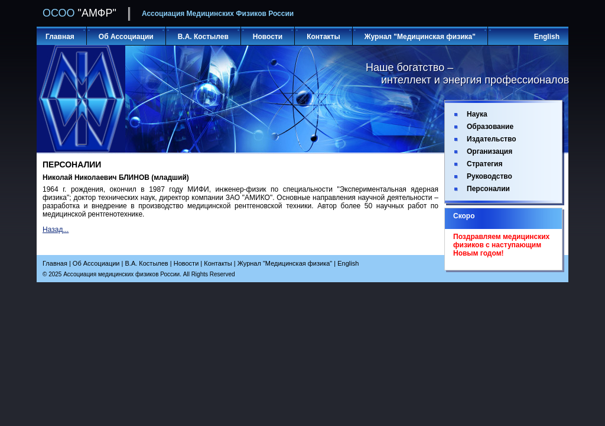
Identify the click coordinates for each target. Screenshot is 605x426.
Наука (477, 114)
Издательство (491, 139)
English (547, 37)
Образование (490, 126)
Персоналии (488, 189)
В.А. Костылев (203, 37)
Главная (59, 37)
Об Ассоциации (126, 37)
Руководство (489, 176)
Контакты (323, 37)
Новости (267, 37)
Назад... (56, 229)
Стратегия (484, 164)
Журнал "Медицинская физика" (420, 37)
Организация (489, 151)
